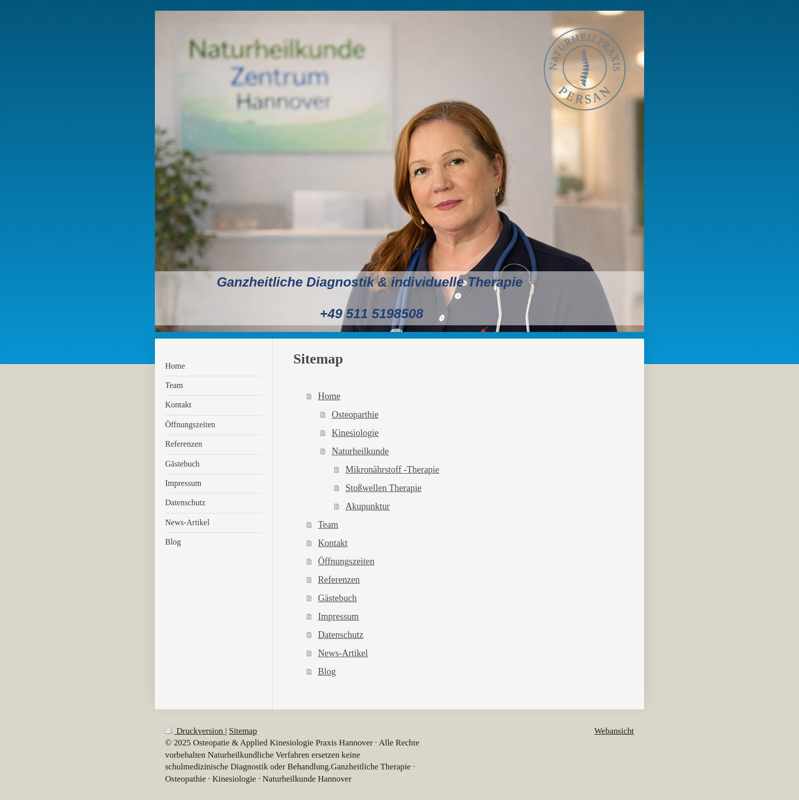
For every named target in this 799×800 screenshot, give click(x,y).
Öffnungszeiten (346, 561)
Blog (327, 671)
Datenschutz (340, 635)
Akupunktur (367, 506)
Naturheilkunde (360, 451)
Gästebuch (337, 598)
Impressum (338, 616)
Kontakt (333, 543)
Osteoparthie (355, 414)
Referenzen (339, 580)
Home (329, 396)
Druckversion (195, 731)
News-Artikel (343, 653)
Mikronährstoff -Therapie (392, 469)
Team (328, 525)
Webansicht (614, 731)
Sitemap (243, 731)
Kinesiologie (355, 433)
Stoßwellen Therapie (383, 488)
